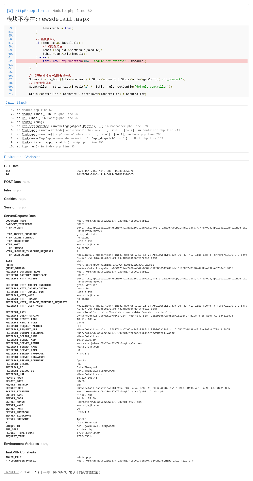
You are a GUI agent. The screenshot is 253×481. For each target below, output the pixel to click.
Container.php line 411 (161, 130)
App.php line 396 (89, 142)
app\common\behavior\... (85, 130)
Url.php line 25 (65, 114)
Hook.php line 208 (146, 134)
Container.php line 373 (129, 126)
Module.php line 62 (72, 11)
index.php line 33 (60, 146)
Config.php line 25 (62, 118)
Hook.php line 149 (148, 138)
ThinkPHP (11, 472)
